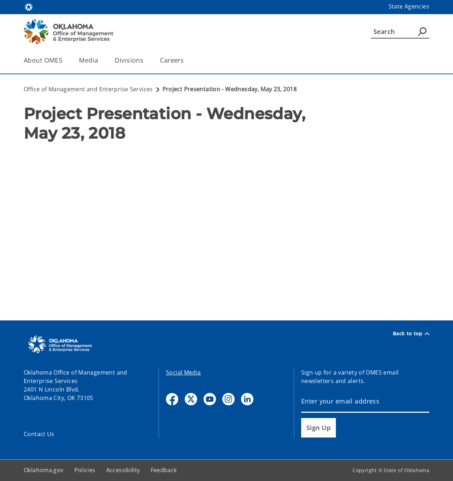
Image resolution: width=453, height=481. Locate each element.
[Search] (400, 31)
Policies (85, 470)
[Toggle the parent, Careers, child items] (186, 60)
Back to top (411, 333)
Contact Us (39, 434)
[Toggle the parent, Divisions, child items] (145, 60)
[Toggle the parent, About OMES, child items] (64, 60)
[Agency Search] (422, 31)
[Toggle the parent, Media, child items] (100, 60)
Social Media (183, 372)
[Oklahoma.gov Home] (29, 6)
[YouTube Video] (226, 217)
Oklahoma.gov (44, 470)
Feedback (164, 470)
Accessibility (123, 470)
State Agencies (409, 6)
